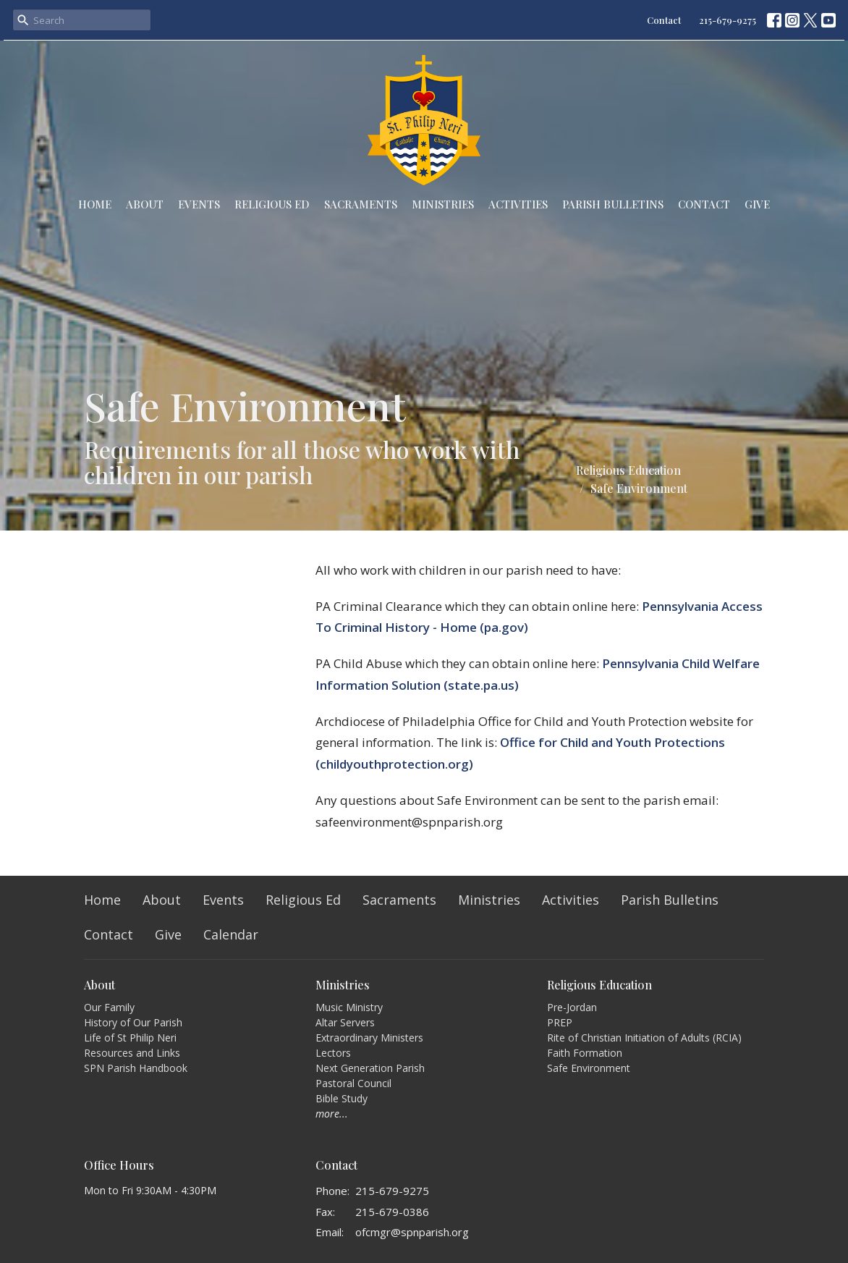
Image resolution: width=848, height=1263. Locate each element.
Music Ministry (349, 1007)
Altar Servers (345, 1022)
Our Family (109, 1007)
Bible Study (341, 1098)
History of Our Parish (133, 1022)
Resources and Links (132, 1053)
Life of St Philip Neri (130, 1037)
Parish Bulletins (612, 204)
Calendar (230, 934)
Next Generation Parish (370, 1068)
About (145, 204)
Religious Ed (272, 204)
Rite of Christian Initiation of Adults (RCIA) (644, 1037)
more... (331, 1113)
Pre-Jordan (572, 1007)
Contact (664, 20)
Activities (518, 204)
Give (757, 204)
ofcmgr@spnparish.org (412, 1232)
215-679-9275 (727, 20)
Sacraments (360, 204)
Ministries (443, 204)
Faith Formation (584, 1053)
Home (94, 204)
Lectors (333, 1053)
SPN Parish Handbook (135, 1068)
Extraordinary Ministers (369, 1037)
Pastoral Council (353, 1083)
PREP (559, 1022)
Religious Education (628, 470)
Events (199, 204)
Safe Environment (588, 1068)
